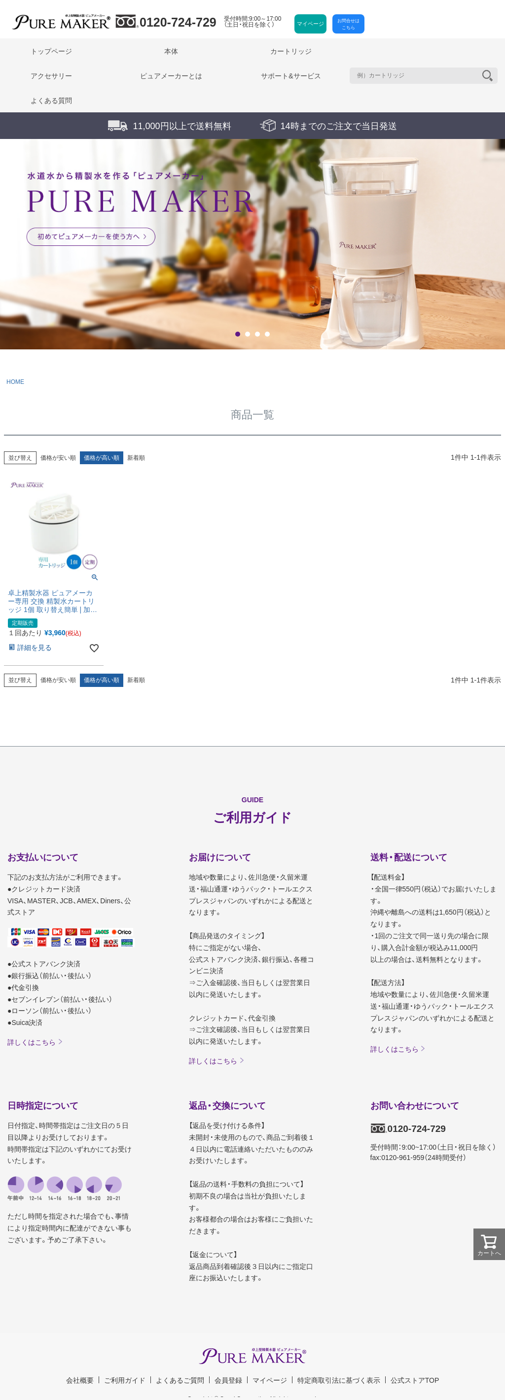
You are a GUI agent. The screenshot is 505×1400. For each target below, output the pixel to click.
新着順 (136, 457)
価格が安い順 (58, 457)
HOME (15, 381)
